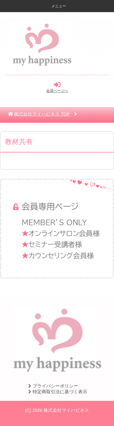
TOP (42, 114)
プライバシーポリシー (52, 386)
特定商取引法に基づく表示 (57, 391)
